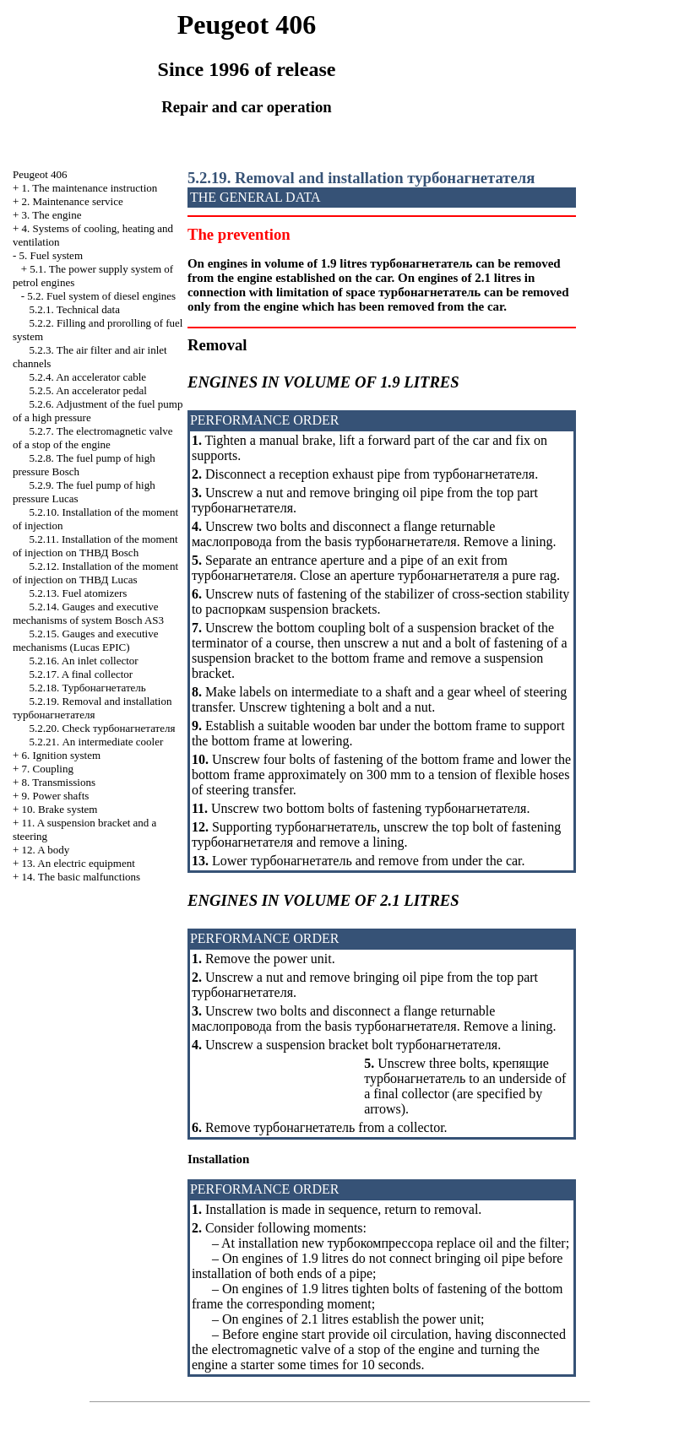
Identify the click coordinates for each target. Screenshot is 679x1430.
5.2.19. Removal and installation (92, 708)
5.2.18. (87, 687)
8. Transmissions (58, 782)
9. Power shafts (56, 795)
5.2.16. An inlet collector (83, 660)
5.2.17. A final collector (81, 674)
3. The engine (52, 215)
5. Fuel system (51, 255)
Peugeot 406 (40, 174)
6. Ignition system (61, 755)
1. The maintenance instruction (90, 187)
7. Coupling (47, 768)
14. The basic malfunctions (81, 876)
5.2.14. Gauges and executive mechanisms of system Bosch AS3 (88, 613)
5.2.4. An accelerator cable (87, 377)
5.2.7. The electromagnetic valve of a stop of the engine (93, 438)
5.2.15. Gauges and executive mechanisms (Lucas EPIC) (86, 640)
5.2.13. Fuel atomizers (78, 593)
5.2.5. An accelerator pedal (87, 390)
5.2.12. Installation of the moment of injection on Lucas (95, 573)
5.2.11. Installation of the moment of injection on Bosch (95, 546)
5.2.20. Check (102, 728)
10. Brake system (60, 809)
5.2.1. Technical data (74, 309)
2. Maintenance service (72, 201)
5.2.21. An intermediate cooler (96, 741)
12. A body (46, 849)
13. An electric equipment (78, 863)
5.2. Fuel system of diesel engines (101, 296)
